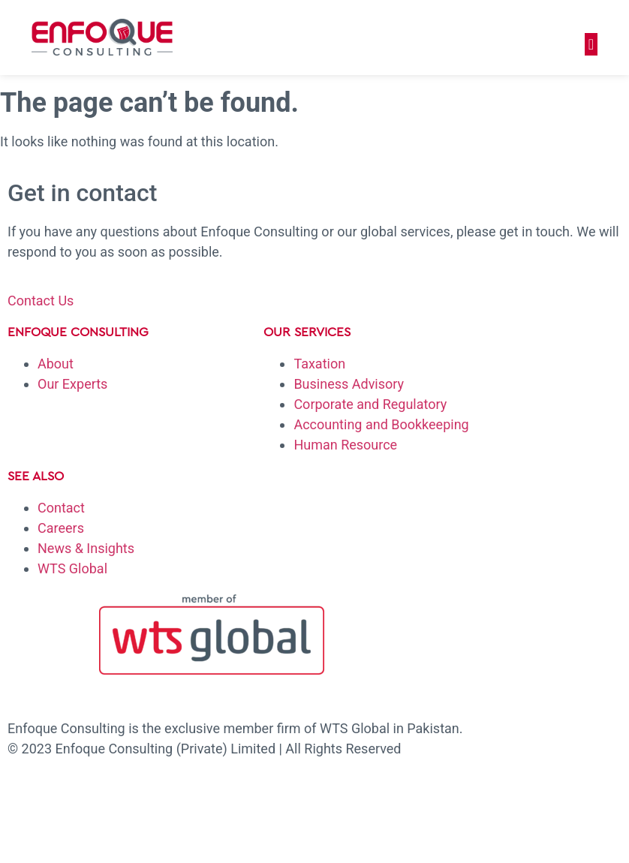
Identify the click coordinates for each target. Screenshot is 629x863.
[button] (591, 44)
